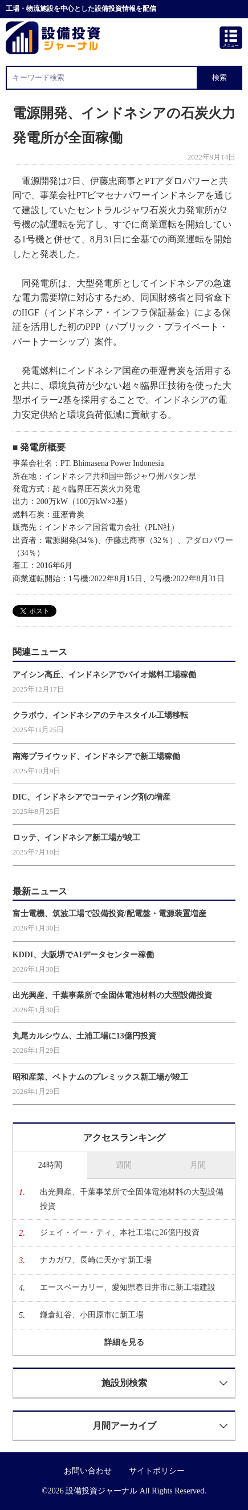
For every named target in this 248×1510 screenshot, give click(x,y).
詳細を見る (124, 1342)
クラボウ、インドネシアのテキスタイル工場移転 (100, 715)
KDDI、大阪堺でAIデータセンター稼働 (83, 954)
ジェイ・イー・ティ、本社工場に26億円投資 (120, 1232)
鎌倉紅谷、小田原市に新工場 (92, 1315)
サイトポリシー (157, 1471)
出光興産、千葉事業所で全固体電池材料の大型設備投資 (112, 995)
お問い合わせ (88, 1471)
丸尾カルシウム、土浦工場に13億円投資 (84, 1036)
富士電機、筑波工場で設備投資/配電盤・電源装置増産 (109, 913)
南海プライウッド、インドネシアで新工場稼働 (96, 756)
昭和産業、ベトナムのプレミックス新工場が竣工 (100, 1077)
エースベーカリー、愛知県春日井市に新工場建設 (128, 1287)
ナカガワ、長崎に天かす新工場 (96, 1260)
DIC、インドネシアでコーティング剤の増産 (92, 797)
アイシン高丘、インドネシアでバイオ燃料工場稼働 (104, 674)
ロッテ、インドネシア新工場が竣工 (76, 837)
